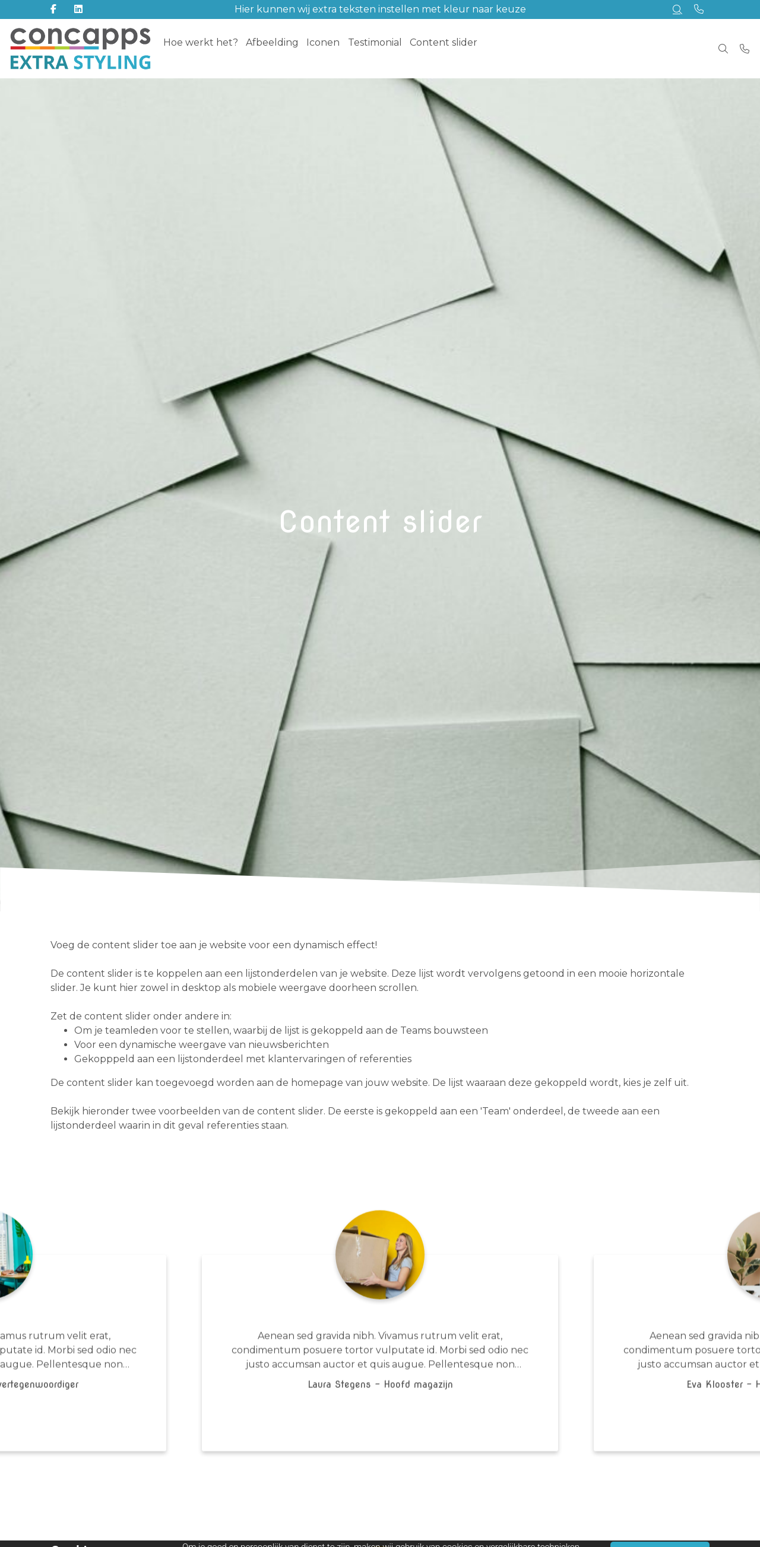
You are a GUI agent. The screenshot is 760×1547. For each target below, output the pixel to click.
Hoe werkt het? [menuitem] (202, 48)
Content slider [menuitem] (461, 48)
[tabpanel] (380, 1354)
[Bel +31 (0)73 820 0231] (744, 48)
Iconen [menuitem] (333, 48)
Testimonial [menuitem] (389, 48)
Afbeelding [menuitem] (278, 48)
